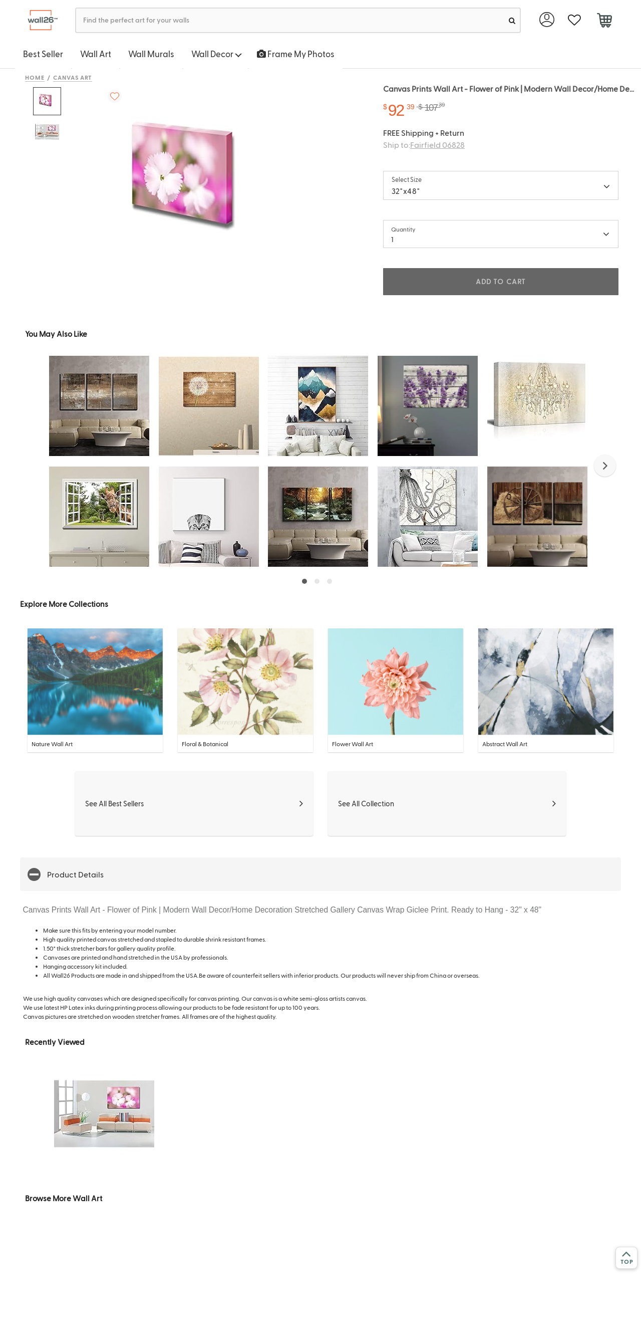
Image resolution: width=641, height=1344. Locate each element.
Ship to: (424, 144)
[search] (512, 20)
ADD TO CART (501, 281)
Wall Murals (151, 54)
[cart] (604, 21)
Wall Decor (216, 54)
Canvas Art (73, 77)
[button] (605, 466)
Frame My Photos (296, 54)
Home (35, 77)
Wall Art (95, 54)
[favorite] (574, 20)
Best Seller (43, 54)
